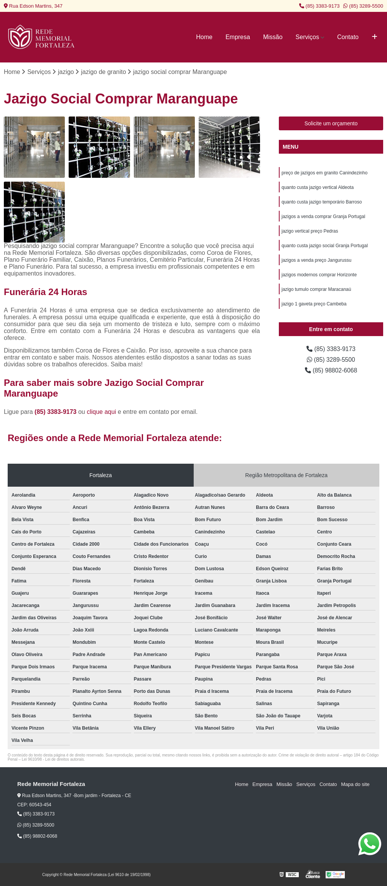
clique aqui (101, 412)
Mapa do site (355, 784)
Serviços (307, 37)
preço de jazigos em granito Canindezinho (324, 173)
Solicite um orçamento (331, 124)
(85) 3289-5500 (363, 6)
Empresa (238, 37)
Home (204, 37)
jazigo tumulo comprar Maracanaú (316, 289)
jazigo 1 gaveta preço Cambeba (314, 304)
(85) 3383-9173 (319, 6)
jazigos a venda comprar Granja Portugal (323, 217)
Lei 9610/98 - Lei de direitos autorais (53, 759)
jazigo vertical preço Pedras (310, 231)
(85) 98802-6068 (331, 371)
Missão (273, 37)
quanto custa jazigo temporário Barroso (322, 202)
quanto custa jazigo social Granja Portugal (325, 246)
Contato (348, 37)
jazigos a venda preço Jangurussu (316, 260)
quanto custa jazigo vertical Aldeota (318, 187)
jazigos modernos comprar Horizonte (319, 275)
